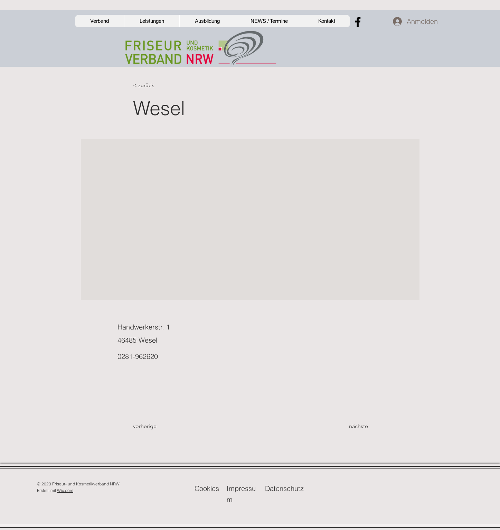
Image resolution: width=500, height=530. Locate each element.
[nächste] (350, 426)
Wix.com (65, 490)
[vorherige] (156, 426)
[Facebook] (358, 22)
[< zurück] (156, 86)
